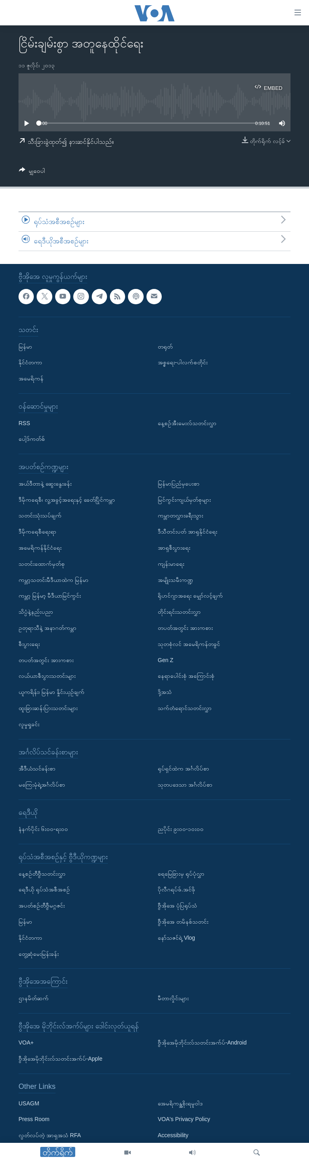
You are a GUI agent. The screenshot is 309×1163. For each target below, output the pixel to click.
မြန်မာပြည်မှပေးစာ (179, 483)
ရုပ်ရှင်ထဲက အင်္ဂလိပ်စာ (183, 768)
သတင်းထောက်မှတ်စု (42, 563)
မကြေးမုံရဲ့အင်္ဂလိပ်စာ (42, 784)
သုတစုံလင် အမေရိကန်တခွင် (189, 643)
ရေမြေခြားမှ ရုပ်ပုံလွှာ (181, 873)
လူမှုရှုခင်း (29, 724)
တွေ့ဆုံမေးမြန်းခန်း (39, 953)
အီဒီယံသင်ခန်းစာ (37, 768)
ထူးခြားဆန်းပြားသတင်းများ (48, 708)
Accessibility (173, 1135)
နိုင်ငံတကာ (30, 362)
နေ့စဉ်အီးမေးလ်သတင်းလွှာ (187, 423)
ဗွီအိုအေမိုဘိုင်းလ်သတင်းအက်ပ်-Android (202, 1042)
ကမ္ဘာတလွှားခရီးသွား (180, 515)
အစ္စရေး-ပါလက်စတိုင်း (183, 362)
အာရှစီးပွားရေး (174, 547)
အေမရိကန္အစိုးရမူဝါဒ (180, 1103)
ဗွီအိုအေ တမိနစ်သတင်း (183, 921)
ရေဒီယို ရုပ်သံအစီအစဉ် (44, 889)
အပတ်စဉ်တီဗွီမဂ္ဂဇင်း (42, 905)
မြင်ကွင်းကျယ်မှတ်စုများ (184, 499)
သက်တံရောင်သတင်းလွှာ (185, 708)
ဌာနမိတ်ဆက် (34, 998)
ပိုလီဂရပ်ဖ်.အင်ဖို (176, 889)
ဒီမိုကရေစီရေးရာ (37, 531)
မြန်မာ (25, 346)
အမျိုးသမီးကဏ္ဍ (175, 579)
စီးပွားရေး (29, 643)
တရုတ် (165, 346)
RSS (24, 423)
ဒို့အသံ (165, 692)
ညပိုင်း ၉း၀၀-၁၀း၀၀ (181, 829)
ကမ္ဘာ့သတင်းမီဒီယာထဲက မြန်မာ (54, 579)
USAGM (29, 1103)
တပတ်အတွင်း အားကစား (46, 659)
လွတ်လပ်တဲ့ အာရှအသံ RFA (50, 1135)
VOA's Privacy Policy (184, 1119)
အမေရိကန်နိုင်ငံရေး (40, 547)
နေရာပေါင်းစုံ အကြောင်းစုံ (186, 676)
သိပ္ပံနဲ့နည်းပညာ (36, 611)
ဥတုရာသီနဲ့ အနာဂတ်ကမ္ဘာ (47, 628)
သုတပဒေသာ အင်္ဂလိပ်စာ (185, 784)
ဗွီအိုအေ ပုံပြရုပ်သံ (177, 905)
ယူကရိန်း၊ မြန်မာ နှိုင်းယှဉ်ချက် (51, 692)
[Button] (32, 172)
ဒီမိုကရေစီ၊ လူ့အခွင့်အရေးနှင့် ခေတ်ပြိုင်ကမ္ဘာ (67, 499)
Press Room (34, 1119)
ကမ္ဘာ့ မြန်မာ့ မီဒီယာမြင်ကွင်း (50, 595)
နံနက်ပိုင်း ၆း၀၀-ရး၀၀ (43, 829)
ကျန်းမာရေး (171, 563)
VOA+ (26, 1042)
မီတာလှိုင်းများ (173, 998)
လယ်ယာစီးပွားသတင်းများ (47, 676)
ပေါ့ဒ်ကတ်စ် (32, 439)
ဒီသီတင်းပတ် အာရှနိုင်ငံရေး (187, 531)
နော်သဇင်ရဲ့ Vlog (176, 938)
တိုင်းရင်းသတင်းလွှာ (179, 611)
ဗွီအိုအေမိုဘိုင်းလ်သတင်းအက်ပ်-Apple (60, 1058)
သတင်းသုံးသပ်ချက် (40, 515)
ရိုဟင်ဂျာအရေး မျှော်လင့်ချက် (190, 595)
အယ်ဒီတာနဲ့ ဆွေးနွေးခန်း (45, 483)
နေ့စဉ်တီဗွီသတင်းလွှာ (42, 873)
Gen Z (165, 659)
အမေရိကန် (31, 378)
